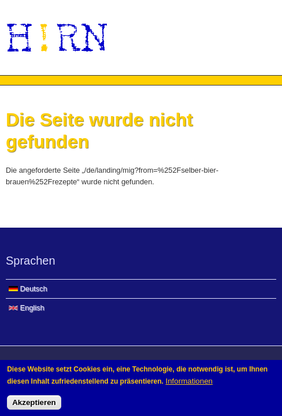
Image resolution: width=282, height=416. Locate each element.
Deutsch (28, 288)
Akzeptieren (34, 404)
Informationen (189, 383)
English (26, 307)
